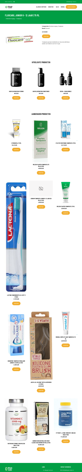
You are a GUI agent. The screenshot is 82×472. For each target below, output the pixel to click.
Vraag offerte (71, 7)
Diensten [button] (50, 7)
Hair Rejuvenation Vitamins (16, 91)
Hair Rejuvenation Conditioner (41, 91)
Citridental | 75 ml (16, 143)
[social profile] (14, 2)
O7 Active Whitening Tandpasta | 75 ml (66, 143)
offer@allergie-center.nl (71, 1)
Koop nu (46, 36)
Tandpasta (19, 18)
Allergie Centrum (41, 7)
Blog (57, 7)
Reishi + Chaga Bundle (65, 91)
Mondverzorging (10, 18)
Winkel (63, 7)
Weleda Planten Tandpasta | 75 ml (66, 206)
